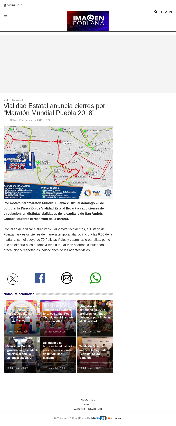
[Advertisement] (88, 64)
